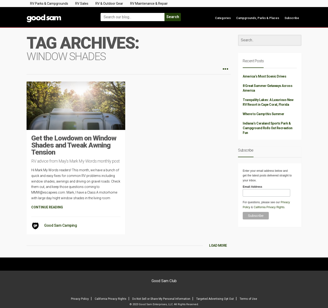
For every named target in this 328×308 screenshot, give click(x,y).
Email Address (252, 186)
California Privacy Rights (269, 207)
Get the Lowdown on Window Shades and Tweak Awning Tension (73, 145)
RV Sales (81, 3)
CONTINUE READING (47, 207)
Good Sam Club (164, 281)
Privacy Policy (80, 298)
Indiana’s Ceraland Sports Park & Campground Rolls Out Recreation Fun (268, 128)
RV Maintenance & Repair (149, 3)
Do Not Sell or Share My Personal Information (161, 298)
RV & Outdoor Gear (109, 3)
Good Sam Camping (60, 225)
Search (172, 17)
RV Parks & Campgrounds (49, 3)
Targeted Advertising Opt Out (215, 298)
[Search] (269, 40)
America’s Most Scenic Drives (264, 76)
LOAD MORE (218, 245)
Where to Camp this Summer (263, 114)
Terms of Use (248, 298)
